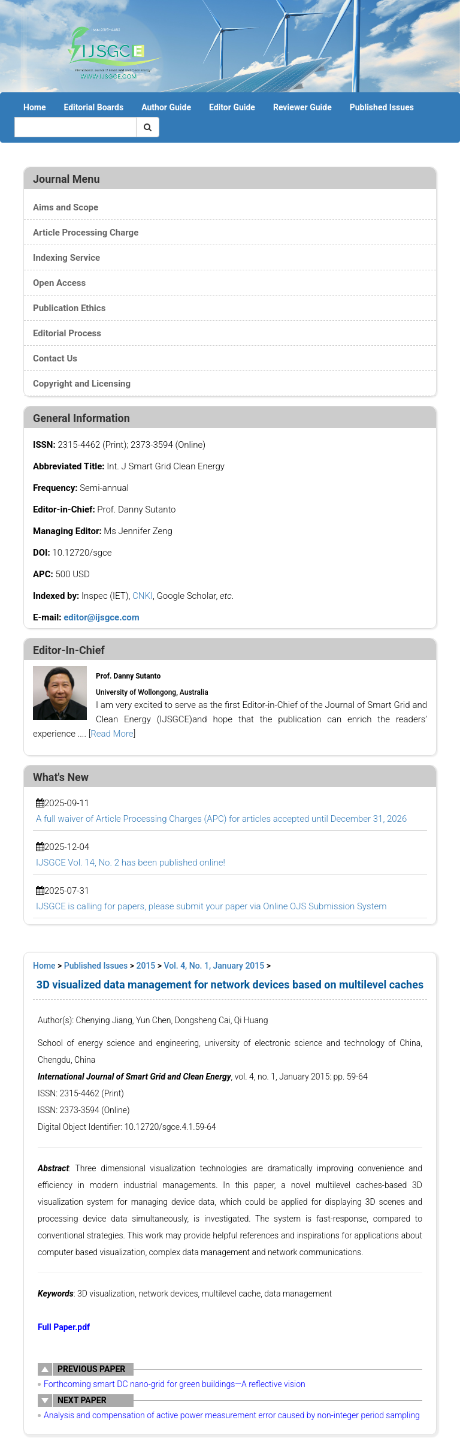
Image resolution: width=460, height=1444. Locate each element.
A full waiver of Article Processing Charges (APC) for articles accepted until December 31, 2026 (221, 818)
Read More (111, 733)
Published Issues (382, 107)
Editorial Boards (93, 107)
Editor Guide (232, 107)
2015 (146, 965)
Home (34, 107)
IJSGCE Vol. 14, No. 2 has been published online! (130, 862)
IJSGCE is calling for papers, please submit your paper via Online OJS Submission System (211, 906)
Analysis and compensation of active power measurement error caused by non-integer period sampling (232, 1415)
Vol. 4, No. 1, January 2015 (214, 965)
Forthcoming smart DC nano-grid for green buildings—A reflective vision (174, 1384)
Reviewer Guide (302, 107)
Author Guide (166, 107)
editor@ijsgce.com (101, 617)
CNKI (142, 595)
